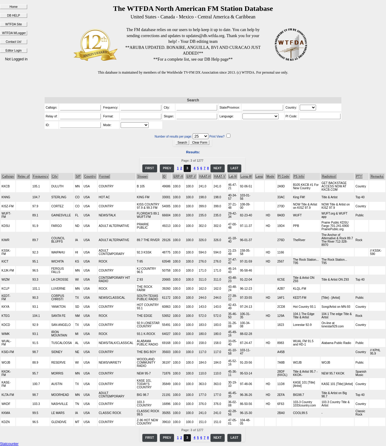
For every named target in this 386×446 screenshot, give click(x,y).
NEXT (218, 168)
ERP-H (178, 176)
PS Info (299, 176)
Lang (259, 176)
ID (164, 176)
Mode (270, 176)
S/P (78, 176)
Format (104, 176)
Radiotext (329, 176)
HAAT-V (219, 176)
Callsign (8, 176)
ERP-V (191, 176)
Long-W (246, 176)
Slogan (142, 176)
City (55, 176)
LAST (234, 168)
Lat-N (233, 176)
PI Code (283, 176)
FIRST (149, 168)
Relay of (23, 176)
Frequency (40, 176)
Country (90, 176)
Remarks (377, 176)
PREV (167, 168)
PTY (359, 176)
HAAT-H (204, 176)
